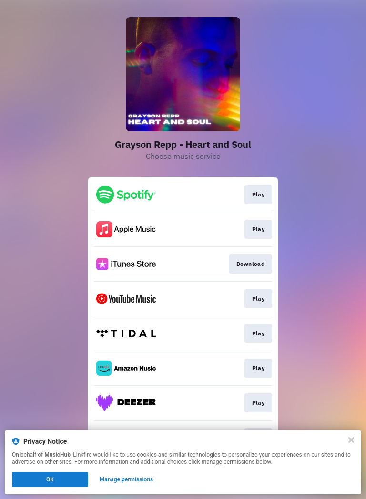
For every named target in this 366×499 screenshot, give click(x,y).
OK (50, 479)
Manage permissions (126, 479)
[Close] (351, 440)
